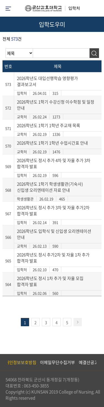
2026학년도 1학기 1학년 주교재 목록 (48, 125)
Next (97, 362)
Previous (4, 362)
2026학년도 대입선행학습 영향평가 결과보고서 (47, 81)
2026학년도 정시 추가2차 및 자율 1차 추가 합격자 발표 (53, 258)
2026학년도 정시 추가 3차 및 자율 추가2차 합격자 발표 (53, 210)
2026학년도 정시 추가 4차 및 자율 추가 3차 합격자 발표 (53, 163)
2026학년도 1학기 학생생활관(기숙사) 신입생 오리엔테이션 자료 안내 (50, 187)
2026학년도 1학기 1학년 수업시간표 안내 (52, 143)
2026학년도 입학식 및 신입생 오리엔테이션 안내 (54, 234)
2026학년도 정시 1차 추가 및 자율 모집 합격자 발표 (50, 281)
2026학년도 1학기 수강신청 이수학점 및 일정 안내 (55, 105)
